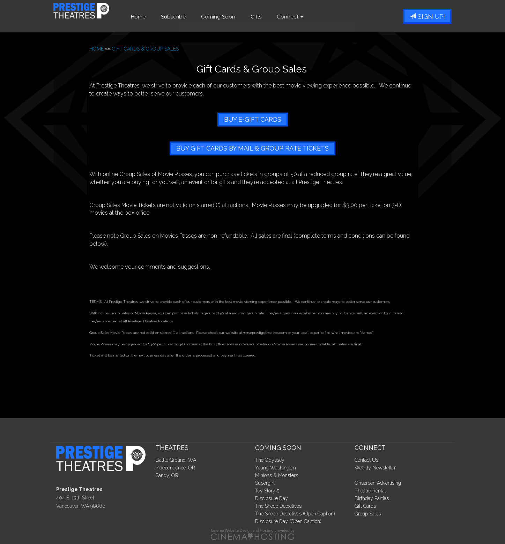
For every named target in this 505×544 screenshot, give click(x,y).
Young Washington (275, 467)
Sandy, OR (167, 475)
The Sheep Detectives (278, 506)
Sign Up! (427, 16)
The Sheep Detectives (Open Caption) (295, 513)
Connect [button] (309, 17)
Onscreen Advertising (378, 483)
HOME (96, 49)
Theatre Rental (370, 490)
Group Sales (368, 513)
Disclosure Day (271, 498)
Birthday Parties (372, 498)
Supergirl (265, 483)
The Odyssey (269, 460)
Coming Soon (237, 17)
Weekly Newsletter (375, 467)
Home (157, 17)
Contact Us (366, 460)
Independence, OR (175, 467)
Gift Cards (365, 506)
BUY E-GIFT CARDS (252, 119)
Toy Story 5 (267, 490)
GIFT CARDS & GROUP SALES (145, 49)
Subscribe (192, 17)
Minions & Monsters (276, 475)
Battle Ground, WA (176, 460)
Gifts (274, 17)
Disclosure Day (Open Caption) (288, 521)
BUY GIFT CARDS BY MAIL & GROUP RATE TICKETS (252, 148)
